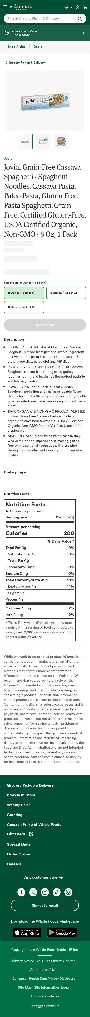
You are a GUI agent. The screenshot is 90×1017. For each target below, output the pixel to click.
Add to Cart (45, 324)
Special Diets (18, 844)
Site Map (25, 987)
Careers (14, 863)
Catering (15, 814)
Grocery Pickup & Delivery (30, 785)
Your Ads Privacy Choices (55, 960)
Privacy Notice (23, 960)
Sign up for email (45, 905)
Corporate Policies (45, 996)
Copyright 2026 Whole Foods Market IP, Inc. (45, 949)
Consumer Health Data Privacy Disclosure (43, 978)
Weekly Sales (18, 804)
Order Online (18, 854)
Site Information (46, 987)
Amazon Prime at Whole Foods (34, 824)
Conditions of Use (43, 969)
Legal (65, 987)
